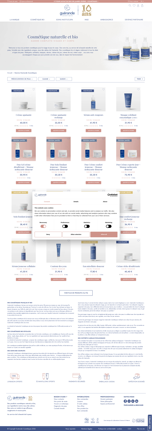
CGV (129, 429)
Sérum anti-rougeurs (93, 114)
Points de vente (13, 1)
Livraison (80, 401)
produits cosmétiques (18, 319)
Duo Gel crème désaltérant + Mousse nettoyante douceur (23, 167)
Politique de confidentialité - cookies (110, 429)
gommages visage (85, 314)
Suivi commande (82, 411)
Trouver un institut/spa (61, 404)
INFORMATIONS (83, 397)
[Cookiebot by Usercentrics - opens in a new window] (109, 195)
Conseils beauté (59, 408)
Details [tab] (76, 201)
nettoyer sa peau (103, 303)
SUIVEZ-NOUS (129, 397)
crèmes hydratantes (85, 331)
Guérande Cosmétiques (14, 305)
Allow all (104, 234)
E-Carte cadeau (82, 404)
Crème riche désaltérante (128, 266)
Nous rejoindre (70, 429)
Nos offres (80, 406)
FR (142, 1)
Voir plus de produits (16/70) (76, 293)
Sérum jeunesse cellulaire (23, 266)
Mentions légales (86, 429)
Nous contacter (134, 1)
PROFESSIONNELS (107, 397)
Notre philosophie (106, 401)
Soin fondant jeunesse (23, 216)
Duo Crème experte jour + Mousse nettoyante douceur (128, 167)
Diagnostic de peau (60, 406)
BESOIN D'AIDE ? (60, 397)
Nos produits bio (82, 408)
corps (93, 314)
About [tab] (105, 201)
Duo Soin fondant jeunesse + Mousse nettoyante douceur (59, 167)
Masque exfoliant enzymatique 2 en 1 (128, 116)
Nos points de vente (60, 401)
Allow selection (76, 234)
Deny (48, 234)
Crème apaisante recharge (58, 116)
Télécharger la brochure (133, 405)
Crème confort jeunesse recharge (128, 217)
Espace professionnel (27, 1)
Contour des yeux (59, 266)
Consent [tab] (47, 201)
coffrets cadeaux (88, 338)
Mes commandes (82, 399)
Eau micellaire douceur (93, 266)
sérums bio (83, 325)
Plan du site (141, 429)
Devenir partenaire (106, 399)
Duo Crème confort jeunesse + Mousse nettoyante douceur (93, 167)
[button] (22, 79)
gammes (35, 353)
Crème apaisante (24, 114)
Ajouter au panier (23, 130)
